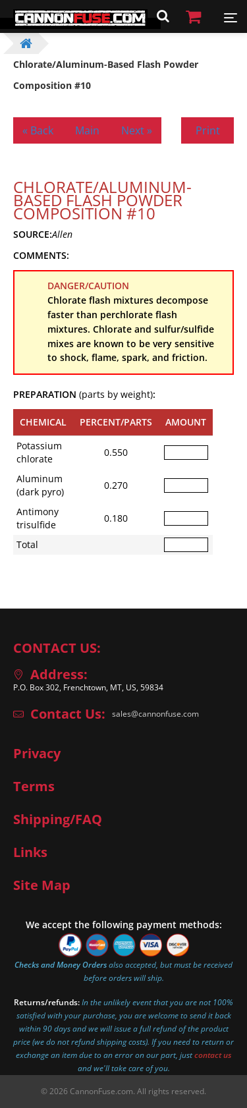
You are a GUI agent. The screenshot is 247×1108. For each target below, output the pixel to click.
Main (87, 130)
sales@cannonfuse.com (155, 713)
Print (208, 130)
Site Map (41, 885)
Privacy (37, 753)
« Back (37, 130)
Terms (34, 786)
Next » (136, 130)
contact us (212, 1055)
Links (30, 852)
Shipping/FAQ (57, 819)
